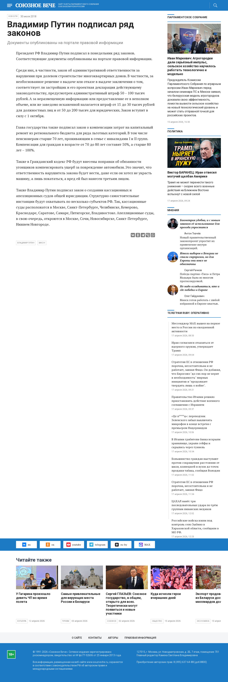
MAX (144, 545)
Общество (157, 621)
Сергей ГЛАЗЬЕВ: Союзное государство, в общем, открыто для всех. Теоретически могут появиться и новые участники (126, 603)
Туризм (65, 621)
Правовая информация (140, 637)
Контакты (95, 637)
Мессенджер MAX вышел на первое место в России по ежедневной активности (196, 327)
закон (42, 243)
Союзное (111, 621)
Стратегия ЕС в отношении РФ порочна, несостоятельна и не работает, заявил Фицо (192, 486)
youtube (73, 544)
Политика (175, 131)
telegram (97, 544)
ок (50, 544)
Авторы (113, 637)
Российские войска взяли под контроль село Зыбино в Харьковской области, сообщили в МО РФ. (195, 526)
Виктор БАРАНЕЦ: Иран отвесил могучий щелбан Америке (192, 174)
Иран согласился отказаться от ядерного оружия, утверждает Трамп (193, 346)
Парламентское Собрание (187, 17)
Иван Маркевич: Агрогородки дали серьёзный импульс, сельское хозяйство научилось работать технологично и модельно (191, 66)
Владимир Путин (25, 243)
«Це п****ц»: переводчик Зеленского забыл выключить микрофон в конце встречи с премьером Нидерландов (192, 422)
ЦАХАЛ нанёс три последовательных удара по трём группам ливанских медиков (195, 505)
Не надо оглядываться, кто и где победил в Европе (199, 288)
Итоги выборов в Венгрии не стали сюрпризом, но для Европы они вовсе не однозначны (199, 259)
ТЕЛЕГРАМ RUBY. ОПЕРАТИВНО (188, 313)
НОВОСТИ (12, 16)
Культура (21, 621)
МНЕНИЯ (173, 210)
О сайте (77, 637)
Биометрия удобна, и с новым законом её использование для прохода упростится (200, 223)
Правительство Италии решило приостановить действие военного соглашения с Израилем (196, 401)
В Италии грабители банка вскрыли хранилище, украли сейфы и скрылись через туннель (196, 443)
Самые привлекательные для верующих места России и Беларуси (80, 598)
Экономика (203, 621)
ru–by (121, 545)
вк (26, 544)
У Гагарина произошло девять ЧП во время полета (33, 598)
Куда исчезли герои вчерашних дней (166, 596)
